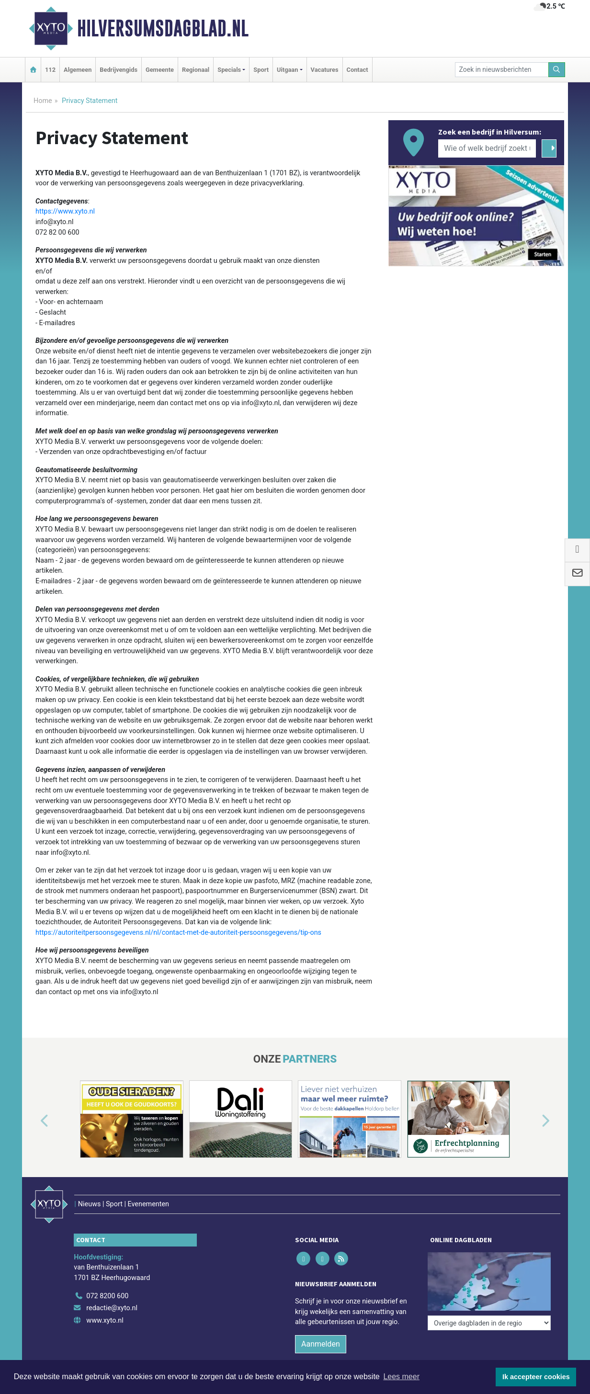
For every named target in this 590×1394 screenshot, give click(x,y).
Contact (357, 69)
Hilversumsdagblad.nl (163, 28)
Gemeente (160, 69)
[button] (33, 1121)
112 (50, 69)
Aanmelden (320, 1344)
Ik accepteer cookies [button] (536, 1377)
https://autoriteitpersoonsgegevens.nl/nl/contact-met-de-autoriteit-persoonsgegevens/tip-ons (178, 933)
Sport (261, 69)
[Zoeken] (557, 69)
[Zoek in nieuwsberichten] (502, 69)
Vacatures (325, 69)
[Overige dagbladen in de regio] (489, 1322)
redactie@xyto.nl (111, 1308)
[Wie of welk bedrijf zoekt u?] (487, 148)
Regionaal (195, 69)
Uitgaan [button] (287, 69)
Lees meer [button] (401, 1376)
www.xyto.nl (104, 1320)
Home (43, 101)
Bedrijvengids (118, 69)
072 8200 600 (107, 1296)
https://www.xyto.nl (65, 211)
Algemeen (77, 69)
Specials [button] (229, 69)
